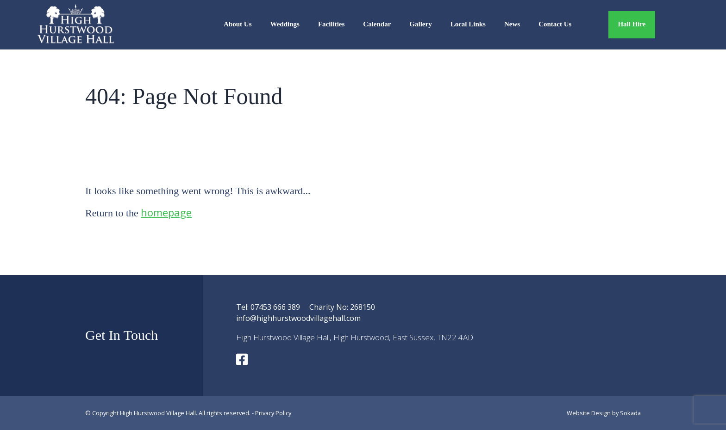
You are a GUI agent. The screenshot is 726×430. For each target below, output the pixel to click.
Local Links (468, 24)
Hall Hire (631, 24)
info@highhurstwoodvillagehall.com (298, 318)
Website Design (589, 413)
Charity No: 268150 (342, 307)
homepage (166, 212)
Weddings (285, 24)
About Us (237, 24)
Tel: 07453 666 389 (268, 307)
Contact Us (554, 24)
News (512, 24)
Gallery (420, 24)
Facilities (331, 24)
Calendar (377, 24)
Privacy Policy (273, 413)
